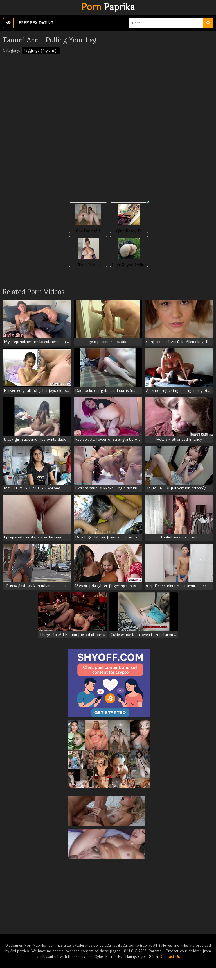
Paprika (108, 7)
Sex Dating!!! (88, 231)
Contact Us (170, 957)
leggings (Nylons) (40, 50)
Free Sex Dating (36, 23)
